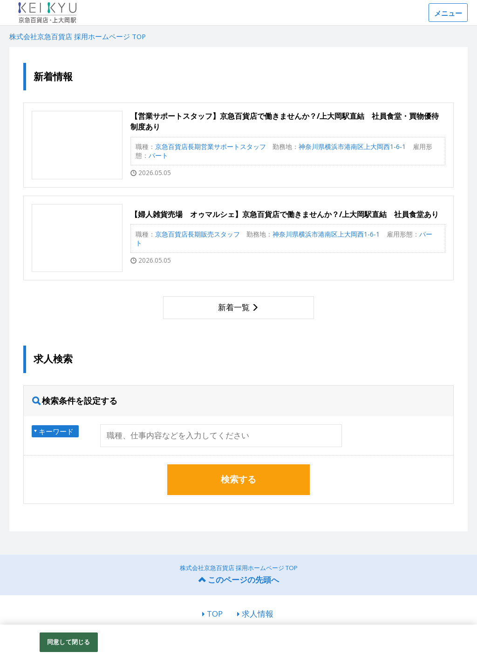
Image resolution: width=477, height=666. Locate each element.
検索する (238, 479)
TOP (215, 613)
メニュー (448, 13)
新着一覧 (234, 307)
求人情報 (257, 613)
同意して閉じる (68, 642)
